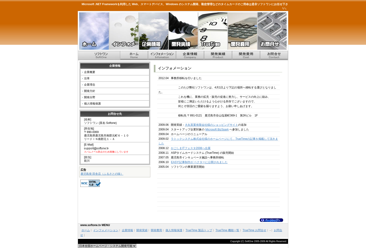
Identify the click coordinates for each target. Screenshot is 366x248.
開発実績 (183, 31)
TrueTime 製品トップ (199, 230)
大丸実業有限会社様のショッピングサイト (211, 124)
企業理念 (89, 84)
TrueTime (212, 31)
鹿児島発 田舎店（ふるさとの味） (102, 173)
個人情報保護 (92, 103)
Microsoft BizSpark (217, 129)
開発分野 (89, 97)
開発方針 (89, 91)
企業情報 (153, 31)
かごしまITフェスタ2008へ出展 (190, 148)
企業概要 (89, 72)
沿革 (87, 78)
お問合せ (272, 31)
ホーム (94, 31)
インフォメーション (123, 31)
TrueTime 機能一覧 (227, 230)
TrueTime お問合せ (254, 230)
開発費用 (242, 31)
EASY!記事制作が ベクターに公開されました (199, 162)
